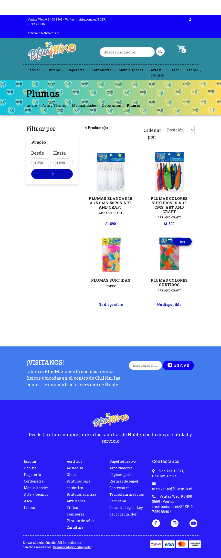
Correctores (119, 487)
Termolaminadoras (126, 494)
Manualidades (131, 70)
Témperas (75, 514)
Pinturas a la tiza (81, 494)
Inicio (31, 105)
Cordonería (101, 70)
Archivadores (121, 468)
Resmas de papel (123, 481)
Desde (37, 153)
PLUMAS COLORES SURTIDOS (169, 282)
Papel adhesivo (122, 461)
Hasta (59, 153)
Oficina (54, 70)
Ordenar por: (151, 133)
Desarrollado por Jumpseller (72, 547)
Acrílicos (74, 461)
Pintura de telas (80, 520)
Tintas (72, 507)
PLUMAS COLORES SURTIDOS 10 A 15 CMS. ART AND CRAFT (169, 205)
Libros (192, 70)
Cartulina (75, 527)
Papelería (75, 70)
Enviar (178, 365)
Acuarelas (75, 468)
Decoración (111, 105)
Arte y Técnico (157, 72)
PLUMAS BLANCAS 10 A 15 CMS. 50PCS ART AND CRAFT (110, 203)
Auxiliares (76, 501)
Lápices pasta (121, 474)
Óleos (71, 474)
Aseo (175, 70)
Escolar (34, 70)
